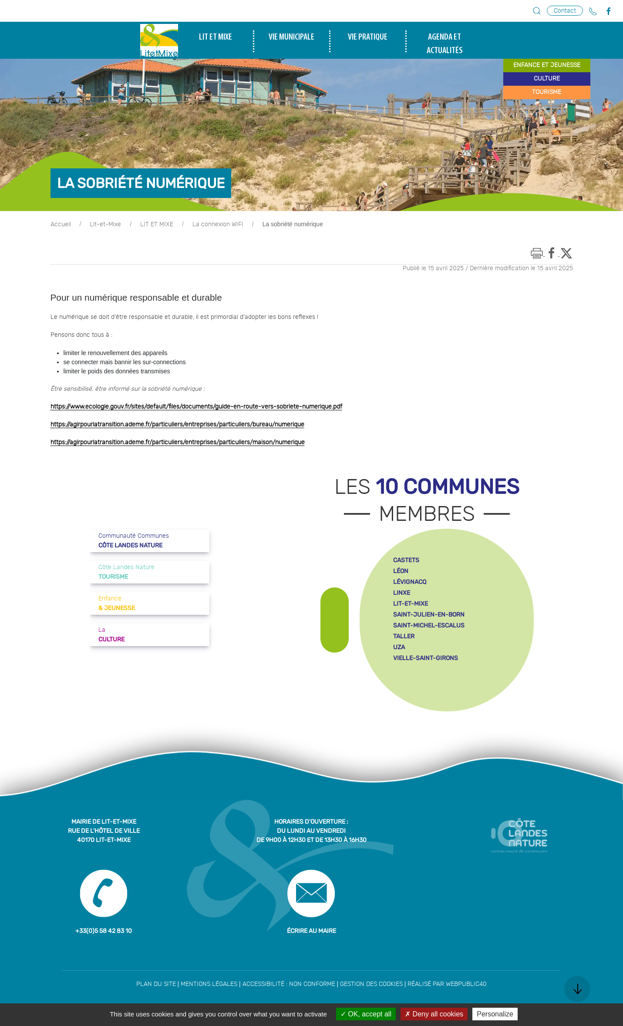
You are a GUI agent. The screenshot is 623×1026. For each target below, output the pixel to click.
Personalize (495, 1014)
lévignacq (409, 582)
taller (403, 636)
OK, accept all (365, 1014)
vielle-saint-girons (425, 658)
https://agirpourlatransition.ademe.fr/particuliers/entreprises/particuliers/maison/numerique (178, 442)
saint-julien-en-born (429, 614)
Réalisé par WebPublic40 (447, 984)
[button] (536, 11)
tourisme (546, 92)
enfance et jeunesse (546, 65)
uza (399, 647)
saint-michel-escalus (429, 625)
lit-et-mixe (410, 603)
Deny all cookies (434, 1014)
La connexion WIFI (217, 224)
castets (406, 560)
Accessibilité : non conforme (288, 984)
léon (400, 571)
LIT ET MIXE (156, 224)
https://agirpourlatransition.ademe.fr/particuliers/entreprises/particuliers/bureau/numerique (177, 425)
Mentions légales (209, 984)
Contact (565, 10)
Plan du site (156, 984)
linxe (401, 593)
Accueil (61, 224)
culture (547, 79)
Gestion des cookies (371, 984)
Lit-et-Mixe (105, 224)
